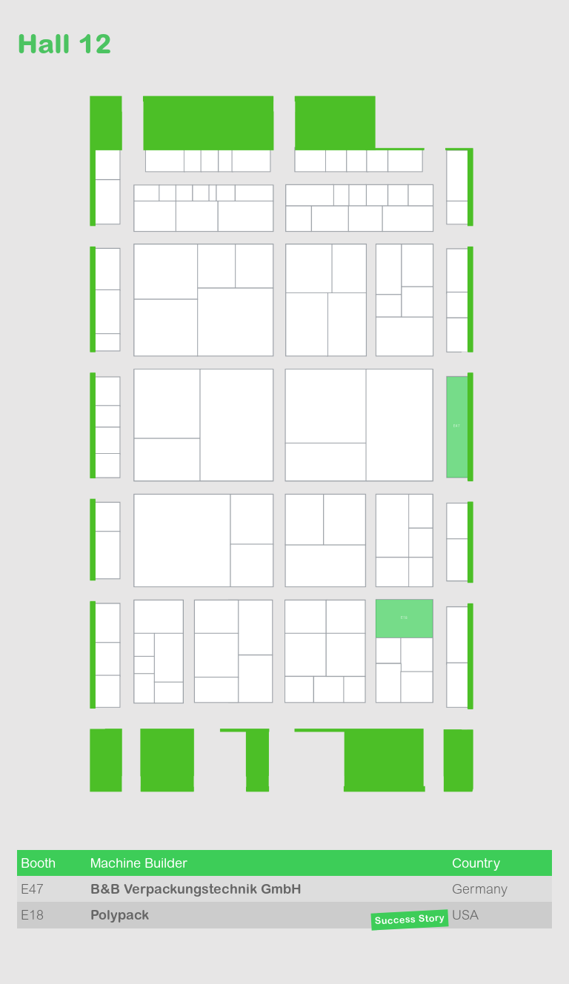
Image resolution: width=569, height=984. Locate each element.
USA (465, 915)
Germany (480, 889)
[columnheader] (52, 863)
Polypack (119, 915)
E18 (32, 915)
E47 (32, 889)
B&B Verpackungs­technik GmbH (196, 889)
